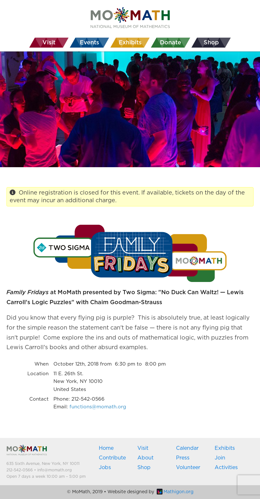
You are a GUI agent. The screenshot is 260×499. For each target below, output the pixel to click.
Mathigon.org (175, 492)
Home (106, 448)
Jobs (105, 467)
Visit (142, 448)
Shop (144, 467)
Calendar (187, 448)
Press (183, 457)
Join (220, 457)
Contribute (112, 457)
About (145, 457)
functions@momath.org (98, 406)
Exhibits (225, 448)
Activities (226, 467)
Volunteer (188, 467)
